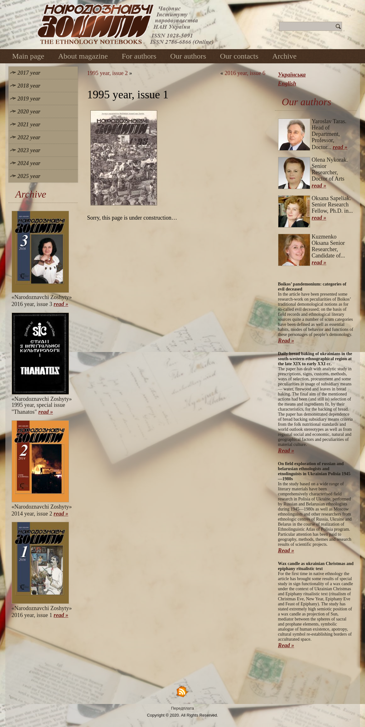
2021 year (29, 124)
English (287, 83)
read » (61, 304)
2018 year (29, 86)
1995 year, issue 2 (107, 73)
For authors (139, 56)
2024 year (29, 163)
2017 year (29, 73)
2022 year (29, 137)
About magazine (83, 56)
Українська (292, 75)
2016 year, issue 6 (245, 73)
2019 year (29, 98)
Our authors (188, 56)
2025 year (29, 176)
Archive (284, 56)
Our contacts (239, 56)
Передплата (182, 708)
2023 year (29, 150)
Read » (286, 341)
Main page (28, 56)
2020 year (29, 111)
